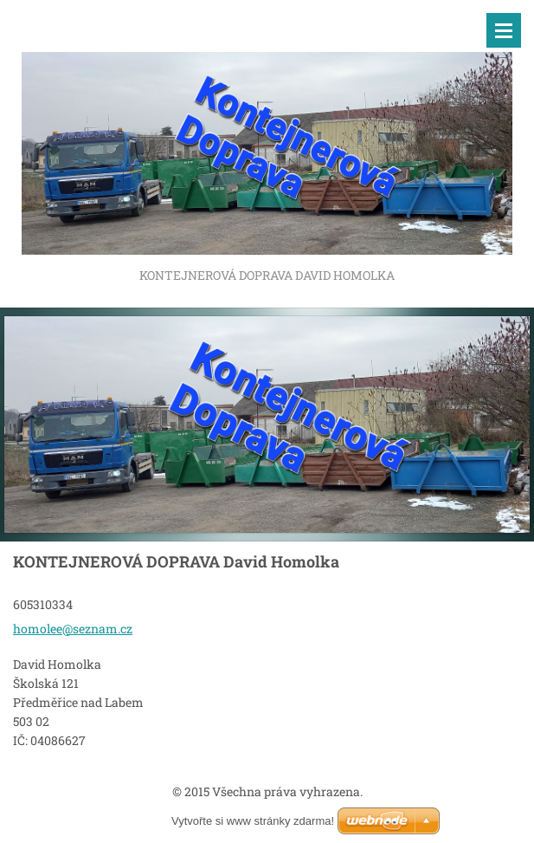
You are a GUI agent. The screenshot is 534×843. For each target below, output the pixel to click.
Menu (503, 30)
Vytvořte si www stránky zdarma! (252, 820)
